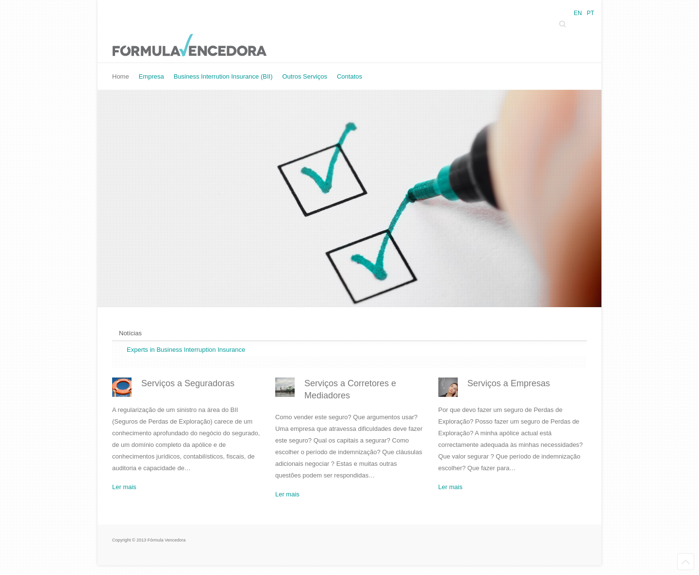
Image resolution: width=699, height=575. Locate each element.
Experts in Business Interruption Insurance (186, 349)
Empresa (151, 76)
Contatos (349, 76)
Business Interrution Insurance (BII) (223, 76)
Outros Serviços (304, 76)
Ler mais (124, 487)
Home (120, 76)
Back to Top (685, 561)
